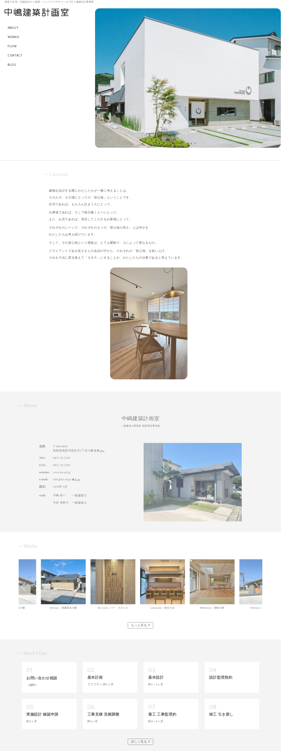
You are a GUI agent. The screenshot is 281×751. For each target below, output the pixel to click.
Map (101, 372)
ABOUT (11, 28)
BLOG (10, 65)
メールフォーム (140, 714)
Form (76, 401)
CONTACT (13, 55)
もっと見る (140, 526)
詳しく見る (140, 643)
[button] (181, 143)
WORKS (11, 37)
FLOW (10, 46)
